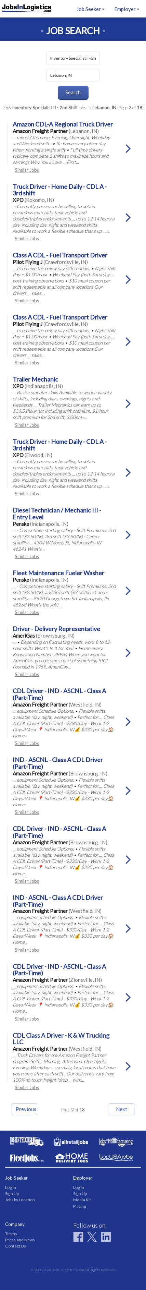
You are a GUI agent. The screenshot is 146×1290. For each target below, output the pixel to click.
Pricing (79, 1206)
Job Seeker (91, 9)
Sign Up (12, 1193)
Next (121, 1109)
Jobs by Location (20, 1199)
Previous (26, 1109)
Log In (10, 1187)
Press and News (20, 1239)
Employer (127, 9)
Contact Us (15, 1246)
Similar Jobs (27, 170)
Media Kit (82, 1199)
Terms (11, 1233)
